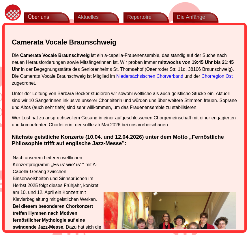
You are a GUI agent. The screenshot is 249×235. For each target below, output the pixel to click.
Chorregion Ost (217, 76)
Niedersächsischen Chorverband (149, 76)
